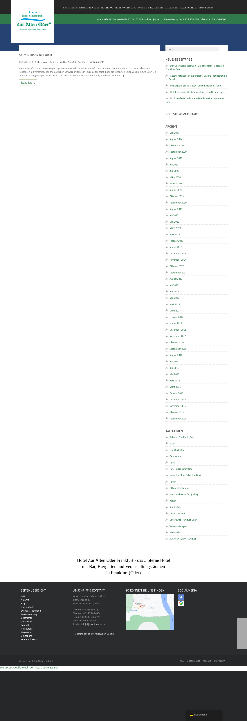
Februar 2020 (176, 183)
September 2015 (178, 418)
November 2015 (178, 405)
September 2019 (178, 202)
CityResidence (41, 62)
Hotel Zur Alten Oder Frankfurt (72, 62)
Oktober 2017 (177, 265)
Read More (28, 82)
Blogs (23, 604)
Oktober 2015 (177, 412)
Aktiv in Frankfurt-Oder (35, 54)
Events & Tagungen (150, 7)
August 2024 (176, 138)
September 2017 (178, 272)
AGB (23, 597)
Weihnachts (175, 532)
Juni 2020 (174, 170)
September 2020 (178, 151)
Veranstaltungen (178, 525)
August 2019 (176, 208)
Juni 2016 (174, 367)
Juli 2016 (174, 361)
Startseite (70, 7)
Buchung (107, 7)
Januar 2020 (176, 189)
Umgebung (172, 7)
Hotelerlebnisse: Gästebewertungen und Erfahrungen (197, 91)
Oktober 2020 (177, 145)
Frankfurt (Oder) (178, 449)
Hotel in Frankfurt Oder (181, 468)
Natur (173, 481)
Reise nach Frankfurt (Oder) (184, 494)
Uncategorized (177, 513)
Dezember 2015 (178, 399)
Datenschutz (188, 7)
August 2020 (176, 157)
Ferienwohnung (125, 7)
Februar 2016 (176, 393)
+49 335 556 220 (189, 18)
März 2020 (175, 177)
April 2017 (175, 304)
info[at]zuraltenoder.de (93, 624)
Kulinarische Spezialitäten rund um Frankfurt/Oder (196, 85)
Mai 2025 (174, 132)
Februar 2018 (176, 240)
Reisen (173, 500)
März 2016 (175, 386)
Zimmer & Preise (89, 7)
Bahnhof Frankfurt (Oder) (182, 436)
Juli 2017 (174, 285)
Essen (172, 443)
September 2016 (178, 348)
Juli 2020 (174, 164)
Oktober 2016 (177, 342)
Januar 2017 (176, 323)
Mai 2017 (174, 297)
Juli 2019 (174, 215)
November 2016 (178, 335)
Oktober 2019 (177, 195)
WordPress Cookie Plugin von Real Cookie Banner (29, 668)
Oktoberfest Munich (180, 487)
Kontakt (25, 625)
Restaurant (27, 629)
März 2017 (175, 310)
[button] (242, 644)
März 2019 (175, 227)
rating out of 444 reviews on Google (93, 634)
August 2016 (176, 354)
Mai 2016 (174, 373)
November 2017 (178, 259)
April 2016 (175, 380)
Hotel (172, 462)
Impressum (206, 7)
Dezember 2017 (178, 253)
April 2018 (175, 234)
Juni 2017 (174, 291)
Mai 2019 (174, 221)
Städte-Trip (175, 506)
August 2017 (176, 278)
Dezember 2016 (178, 329)
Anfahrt (25, 600)
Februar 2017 (176, 316)
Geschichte (175, 456)
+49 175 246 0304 (216, 18)
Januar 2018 (176, 246)
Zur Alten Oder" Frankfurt (183, 538)
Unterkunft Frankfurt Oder (183, 519)
